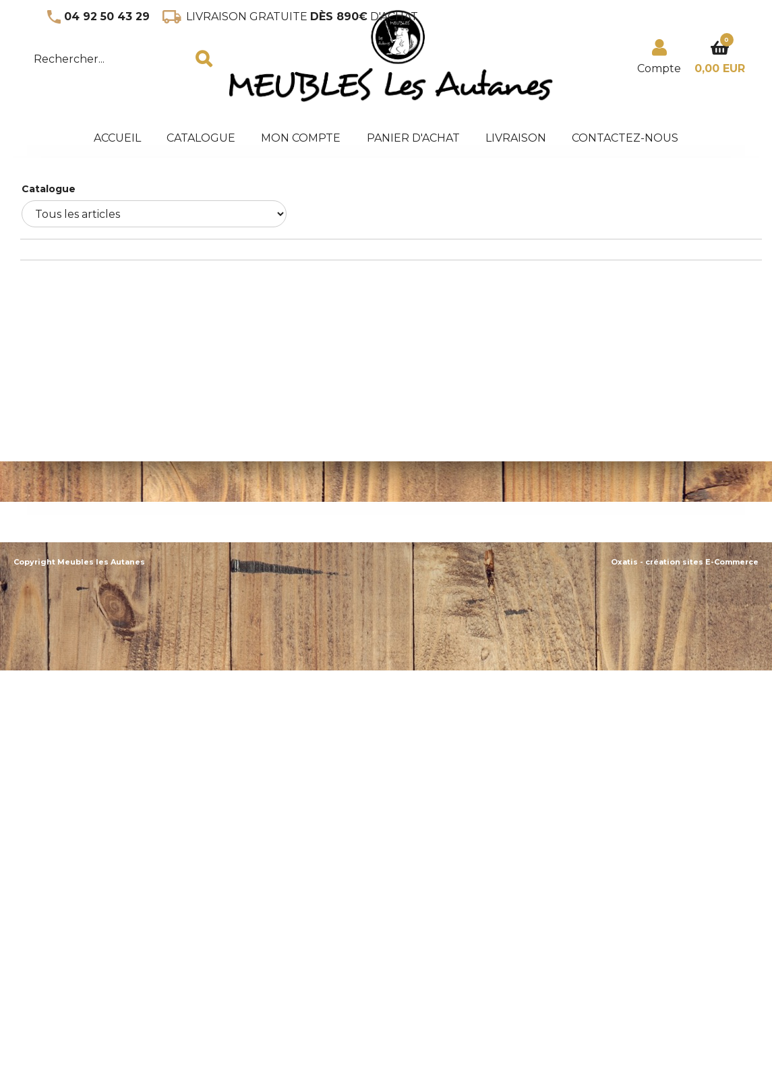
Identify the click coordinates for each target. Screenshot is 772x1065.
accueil (117, 138)
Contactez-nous (625, 138)
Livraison (515, 138)
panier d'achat (413, 138)
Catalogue (201, 138)
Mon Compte (300, 138)
